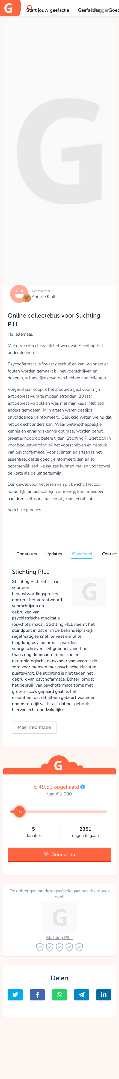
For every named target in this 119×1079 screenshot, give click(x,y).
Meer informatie (34, 727)
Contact (109, 554)
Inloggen (100, 10)
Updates (54, 554)
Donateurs (26, 554)
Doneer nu (59, 854)
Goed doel (82, 554)
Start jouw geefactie (47, 10)
